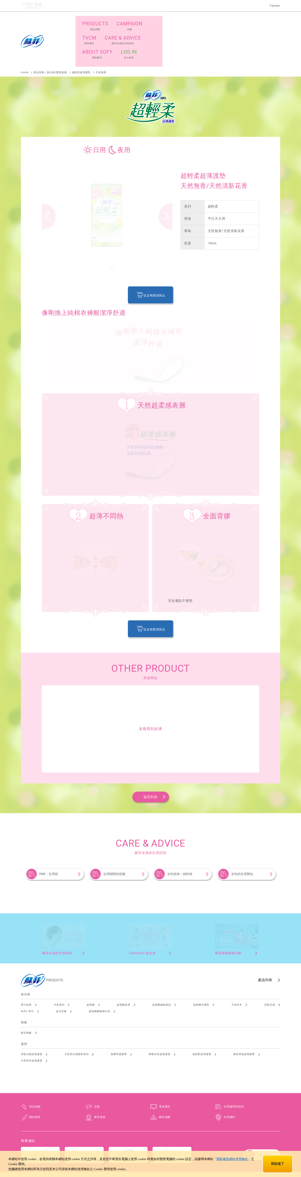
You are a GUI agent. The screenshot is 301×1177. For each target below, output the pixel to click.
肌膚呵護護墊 (119, 1015)
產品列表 (265, 942)
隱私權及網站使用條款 (232, 1159)
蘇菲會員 (100, 1078)
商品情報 (35, 1068)
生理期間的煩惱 (114, 836)
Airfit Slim (27, 973)
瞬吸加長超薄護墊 (159, 1015)
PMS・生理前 (48, 836)
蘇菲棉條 (26, 994)
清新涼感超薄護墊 (31, 1015)
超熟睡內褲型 (201, 966)
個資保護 (150, 1141)
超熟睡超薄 (123, 966)
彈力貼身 (26, 966)
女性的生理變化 (242, 836)
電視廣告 (164, 1068)
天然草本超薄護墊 (31, 1022)
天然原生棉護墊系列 (76, 1015)
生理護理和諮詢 (234, 1068)
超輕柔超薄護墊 (202, 1015)
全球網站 (229, 1078)
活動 (97, 1068)
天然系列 (59, 966)
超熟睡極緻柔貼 (161, 966)
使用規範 (166, 1141)
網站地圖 (164, 1078)
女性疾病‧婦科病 (179, 836)
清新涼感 (269, 966)
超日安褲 (61, 973)
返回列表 (150, 758)
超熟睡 (90, 966)
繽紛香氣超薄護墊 (244, 1015)
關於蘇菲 (35, 1078)
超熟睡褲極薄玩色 (99, 973)
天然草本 (236, 966)
